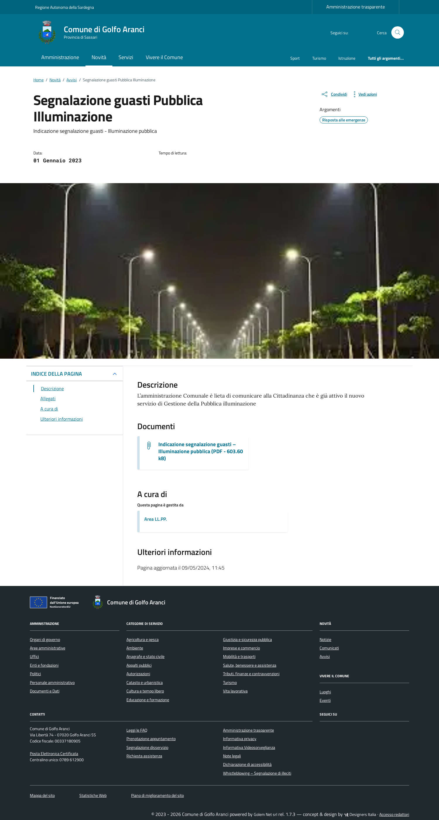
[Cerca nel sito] (397, 32)
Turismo (319, 58)
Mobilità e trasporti (239, 656)
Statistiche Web (93, 795)
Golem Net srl (265, 814)
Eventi (325, 700)
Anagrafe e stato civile (145, 656)
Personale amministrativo (52, 682)
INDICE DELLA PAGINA (56, 374)
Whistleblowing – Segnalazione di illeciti (257, 773)
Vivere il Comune (164, 57)
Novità (99, 57)
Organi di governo (45, 639)
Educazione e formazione (147, 700)
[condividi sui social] (334, 94)
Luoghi (325, 692)
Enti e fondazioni (44, 665)
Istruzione (346, 58)
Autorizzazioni (138, 674)
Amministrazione (60, 57)
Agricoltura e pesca (142, 639)
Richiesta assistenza (144, 756)
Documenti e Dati (44, 691)
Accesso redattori (394, 814)
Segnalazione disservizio (147, 747)
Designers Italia (360, 814)
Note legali (232, 756)
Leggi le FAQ (136, 730)
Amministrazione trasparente (355, 6)
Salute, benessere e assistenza (249, 665)
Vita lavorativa (235, 691)
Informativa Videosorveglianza (249, 747)
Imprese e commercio (241, 648)
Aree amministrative (47, 648)
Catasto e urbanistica (144, 682)
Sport (295, 58)
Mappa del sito (42, 795)
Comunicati (329, 648)
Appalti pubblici (139, 665)
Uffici (34, 656)
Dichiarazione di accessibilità (247, 764)
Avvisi (325, 656)
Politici (35, 674)
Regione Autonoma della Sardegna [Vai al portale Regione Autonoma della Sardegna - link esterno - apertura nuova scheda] (64, 7)
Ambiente (134, 648)
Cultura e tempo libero (145, 691)
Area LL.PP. (155, 518)
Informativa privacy (239, 738)
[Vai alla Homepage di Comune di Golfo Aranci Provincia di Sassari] (93, 32)
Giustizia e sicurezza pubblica (247, 639)
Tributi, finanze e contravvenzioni (251, 674)
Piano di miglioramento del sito (157, 795)
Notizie (325, 639)
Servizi (126, 57)
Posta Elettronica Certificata (54, 753)
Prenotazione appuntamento (151, 738)
